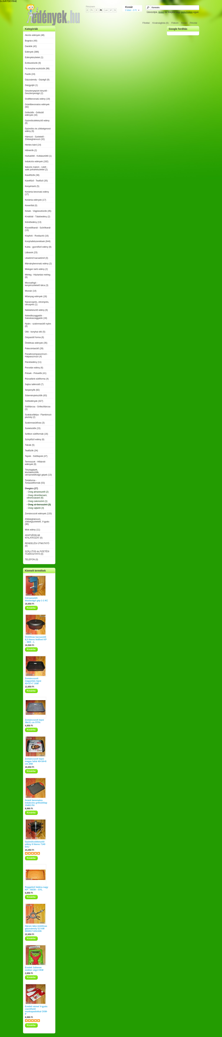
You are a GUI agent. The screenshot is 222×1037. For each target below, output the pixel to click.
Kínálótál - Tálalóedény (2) (37, 216)
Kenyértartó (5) (32, 186)
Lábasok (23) (31, 252)
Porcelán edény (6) (34, 367)
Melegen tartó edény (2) (36, 269)
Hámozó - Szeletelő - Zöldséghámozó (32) (35, 138)
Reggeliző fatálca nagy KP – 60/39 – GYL (36, 888)
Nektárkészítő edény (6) (36, 310)
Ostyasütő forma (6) (34, 337)
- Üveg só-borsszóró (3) (39, 504)
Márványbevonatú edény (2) (38, 263)
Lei (106, 10)
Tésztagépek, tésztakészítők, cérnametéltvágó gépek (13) (38, 472)
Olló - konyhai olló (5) (35, 332)
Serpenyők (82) (32, 390)
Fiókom (174, 23)
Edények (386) (32, 52)
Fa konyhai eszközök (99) (37, 68)
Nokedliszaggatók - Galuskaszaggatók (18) (36, 316)
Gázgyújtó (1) (31, 85)
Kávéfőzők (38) (32, 175)
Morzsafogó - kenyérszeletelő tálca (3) (36, 284)
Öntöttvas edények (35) (36, 343)
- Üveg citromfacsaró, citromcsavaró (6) (37, 496)
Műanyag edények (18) (36, 296)
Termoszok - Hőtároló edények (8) (35, 462)
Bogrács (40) (31, 40)
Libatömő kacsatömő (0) (36, 258)
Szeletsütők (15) (33, 428)
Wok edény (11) (32, 529)
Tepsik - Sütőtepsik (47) (36, 456)
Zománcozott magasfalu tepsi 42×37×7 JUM (33, 681)
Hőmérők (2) (31, 150)
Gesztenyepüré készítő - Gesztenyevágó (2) (36, 92)
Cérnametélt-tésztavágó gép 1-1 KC (36, 599)
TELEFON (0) (31, 559)
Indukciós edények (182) (37, 161)
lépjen (161, 12)
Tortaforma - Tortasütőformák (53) (35, 481)
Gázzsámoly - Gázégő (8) (37, 79)
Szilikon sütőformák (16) (36, 434)
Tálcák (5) (30, 445)
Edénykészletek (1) (34, 57)
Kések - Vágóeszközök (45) (38, 211)
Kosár (184, 23)
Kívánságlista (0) (160, 23)
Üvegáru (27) (31, 488)
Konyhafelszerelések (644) (38, 241)
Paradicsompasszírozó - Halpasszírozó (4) (36, 355)
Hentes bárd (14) (33, 145)
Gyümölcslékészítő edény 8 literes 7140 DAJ (35, 844)
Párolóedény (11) (33, 362)
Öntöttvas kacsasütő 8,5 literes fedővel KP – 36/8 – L (36, 639)
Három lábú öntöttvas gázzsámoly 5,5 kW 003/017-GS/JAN (36, 928)
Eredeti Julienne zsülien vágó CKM (34, 968)
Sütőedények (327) (34, 401)
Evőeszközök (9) (33, 63)
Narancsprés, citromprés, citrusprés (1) (37, 303)
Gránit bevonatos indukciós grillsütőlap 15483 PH (36, 803)
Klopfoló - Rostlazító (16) (37, 236)
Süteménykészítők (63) (36, 395)
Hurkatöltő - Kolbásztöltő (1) (38, 156)
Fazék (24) (30, 74)
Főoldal (146, 23)
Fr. (92, 10)
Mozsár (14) (30, 291)
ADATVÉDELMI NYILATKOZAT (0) (34, 536)
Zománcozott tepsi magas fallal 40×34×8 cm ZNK (35, 761)
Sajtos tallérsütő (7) (34, 384)
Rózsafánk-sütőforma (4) (37, 379)
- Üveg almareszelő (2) (38, 492)
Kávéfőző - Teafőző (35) (36, 180)
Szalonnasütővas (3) (35, 423)
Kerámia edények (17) (35, 200)
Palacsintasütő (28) (34, 348)
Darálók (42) (31, 46)
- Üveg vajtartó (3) (35, 508)
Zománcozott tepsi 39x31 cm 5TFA (34, 721)
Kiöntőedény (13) (33, 222)
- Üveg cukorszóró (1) (37, 501)
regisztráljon (187, 12)
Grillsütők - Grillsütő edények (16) (34, 113)
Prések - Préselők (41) (35, 373)
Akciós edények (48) (35, 35)
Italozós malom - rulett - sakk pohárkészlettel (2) (36, 168)
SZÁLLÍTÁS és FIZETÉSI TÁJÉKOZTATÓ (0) (37, 552)
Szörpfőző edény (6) (34, 439)
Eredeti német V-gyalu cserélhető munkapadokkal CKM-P (36, 1010)
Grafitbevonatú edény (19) (37, 99)
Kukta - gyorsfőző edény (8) (38, 247)
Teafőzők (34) (31, 450)
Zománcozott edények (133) (38, 513)
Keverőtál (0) (31, 205)
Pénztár (193, 23)
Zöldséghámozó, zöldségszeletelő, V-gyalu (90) (37, 521)
